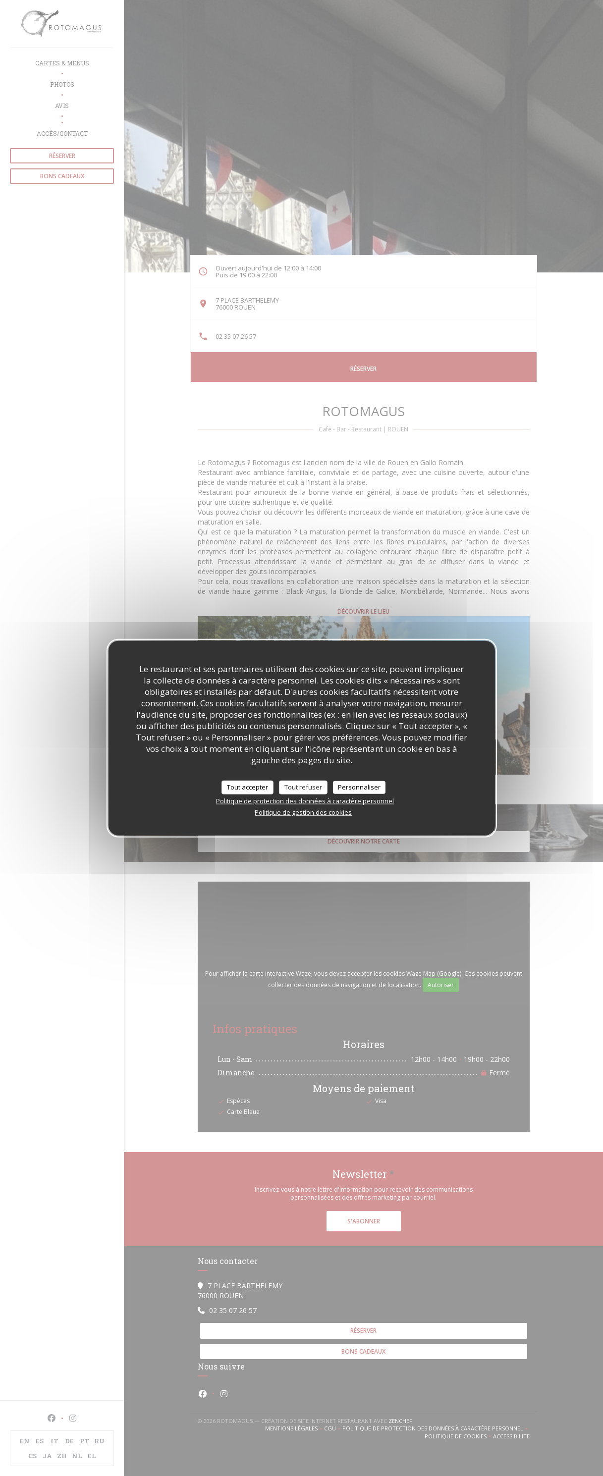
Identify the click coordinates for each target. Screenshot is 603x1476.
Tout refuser (303, 787)
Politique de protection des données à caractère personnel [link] (305, 800)
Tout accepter (247, 787)
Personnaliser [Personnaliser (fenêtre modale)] (359, 787)
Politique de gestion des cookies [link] (303, 811)
